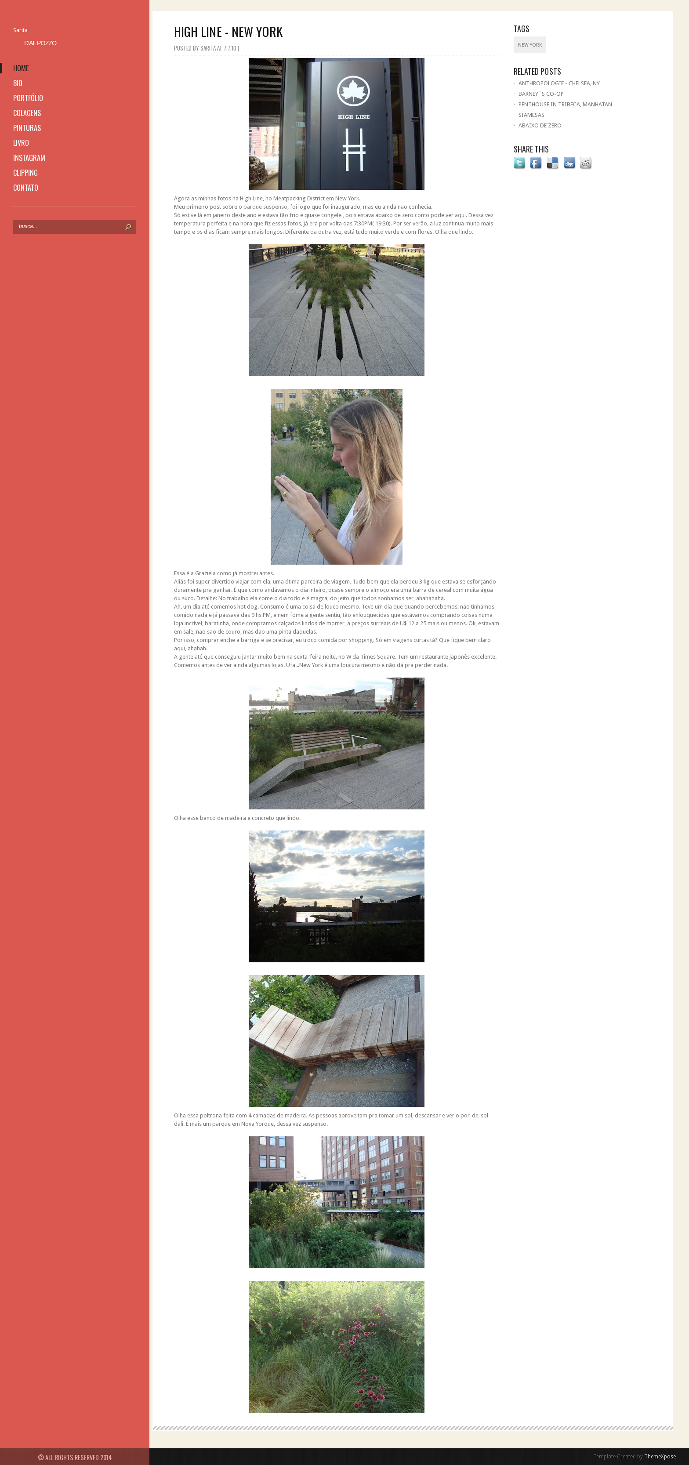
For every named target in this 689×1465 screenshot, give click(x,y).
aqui (460, 215)
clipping (25, 172)
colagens (27, 113)
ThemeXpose (660, 1457)
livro (21, 143)
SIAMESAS (531, 115)
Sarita (20, 30)
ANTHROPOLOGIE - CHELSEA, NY (559, 83)
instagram (29, 157)
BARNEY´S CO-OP (541, 94)
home (21, 68)
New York (530, 45)
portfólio (28, 98)
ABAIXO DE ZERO (540, 125)
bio (17, 83)
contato (25, 187)
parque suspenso (265, 206)
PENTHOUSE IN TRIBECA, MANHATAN (565, 104)
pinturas (27, 128)
